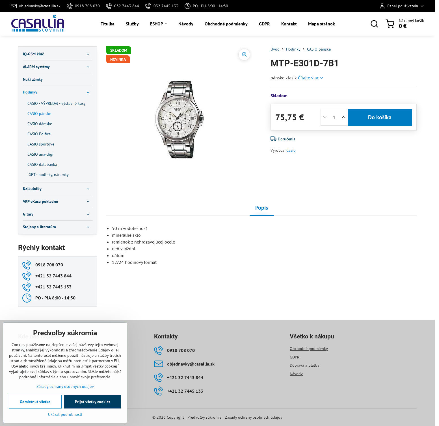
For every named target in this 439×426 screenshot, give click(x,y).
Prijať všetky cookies (92, 401)
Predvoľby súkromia (204, 417)
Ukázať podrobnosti (65, 414)
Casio (291, 150)
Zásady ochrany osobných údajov (253, 417)
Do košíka (380, 117)
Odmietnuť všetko (35, 401)
